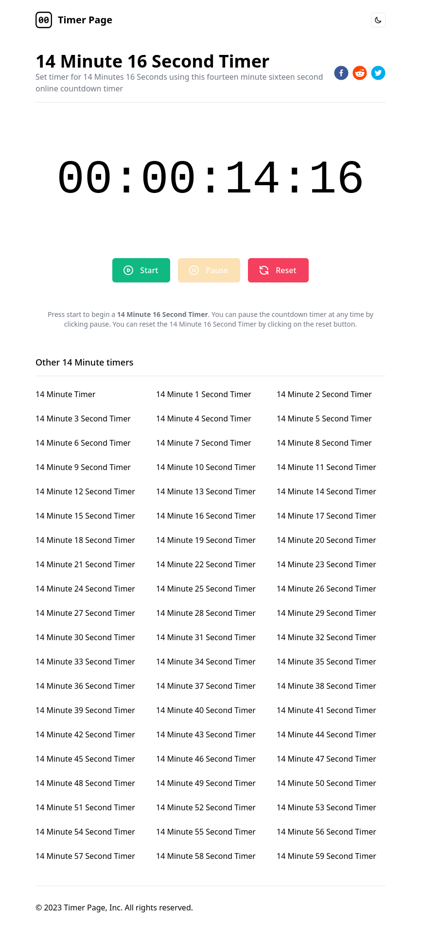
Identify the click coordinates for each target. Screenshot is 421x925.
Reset (277, 270)
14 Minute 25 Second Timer (206, 588)
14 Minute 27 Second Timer (85, 613)
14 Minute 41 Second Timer (326, 710)
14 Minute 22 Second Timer (206, 564)
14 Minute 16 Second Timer (206, 515)
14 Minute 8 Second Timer (324, 442)
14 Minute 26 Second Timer (326, 588)
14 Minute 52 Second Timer (206, 807)
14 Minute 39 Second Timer (85, 710)
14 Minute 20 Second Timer (326, 540)
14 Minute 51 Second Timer (85, 807)
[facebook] (341, 73)
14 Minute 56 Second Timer (326, 831)
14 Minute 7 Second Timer (203, 442)
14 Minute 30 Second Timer (85, 637)
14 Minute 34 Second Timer (206, 661)
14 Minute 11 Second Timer (326, 467)
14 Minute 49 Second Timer (206, 783)
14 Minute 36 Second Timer (85, 686)
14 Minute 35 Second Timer (326, 661)
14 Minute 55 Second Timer (206, 831)
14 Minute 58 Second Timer (206, 856)
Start (140, 270)
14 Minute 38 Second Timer (326, 686)
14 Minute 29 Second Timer (326, 613)
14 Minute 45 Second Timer (85, 758)
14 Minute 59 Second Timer (326, 856)
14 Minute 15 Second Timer (85, 515)
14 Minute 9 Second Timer (83, 467)
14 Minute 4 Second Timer (203, 418)
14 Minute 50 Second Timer (326, 783)
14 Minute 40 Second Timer (206, 710)
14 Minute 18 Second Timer (85, 540)
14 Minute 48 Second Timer (85, 783)
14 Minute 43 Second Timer (206, 734)
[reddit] (359, 73)
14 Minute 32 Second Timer (326, 637)
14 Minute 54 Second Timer (85, 831)
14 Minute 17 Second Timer (326, 515)
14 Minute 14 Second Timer (326, 491)
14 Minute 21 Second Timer (85, 564)
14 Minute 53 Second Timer (326, 807)
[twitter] (378, 73)
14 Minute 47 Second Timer (326, 758)
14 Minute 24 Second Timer (85, 588)
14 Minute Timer (65, 394)
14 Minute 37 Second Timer (206, 686)
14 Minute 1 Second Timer (203, 394)
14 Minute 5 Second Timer (324, 418)
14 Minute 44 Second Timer (326, 734)
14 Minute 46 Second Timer (206, 758)
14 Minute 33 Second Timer (85, 661)
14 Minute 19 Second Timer (206, 540)
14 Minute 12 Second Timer (85, 491)
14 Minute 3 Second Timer (83, 418)
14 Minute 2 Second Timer (324, 394)
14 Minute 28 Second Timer (206, 613)
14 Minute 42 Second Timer (85, 734)
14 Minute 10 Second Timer (206, 467)
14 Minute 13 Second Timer (206, 491)
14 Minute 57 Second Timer (85, 856)
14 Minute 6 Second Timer (83, 442)
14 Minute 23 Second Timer (326, 564)
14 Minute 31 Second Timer (206, 637)
